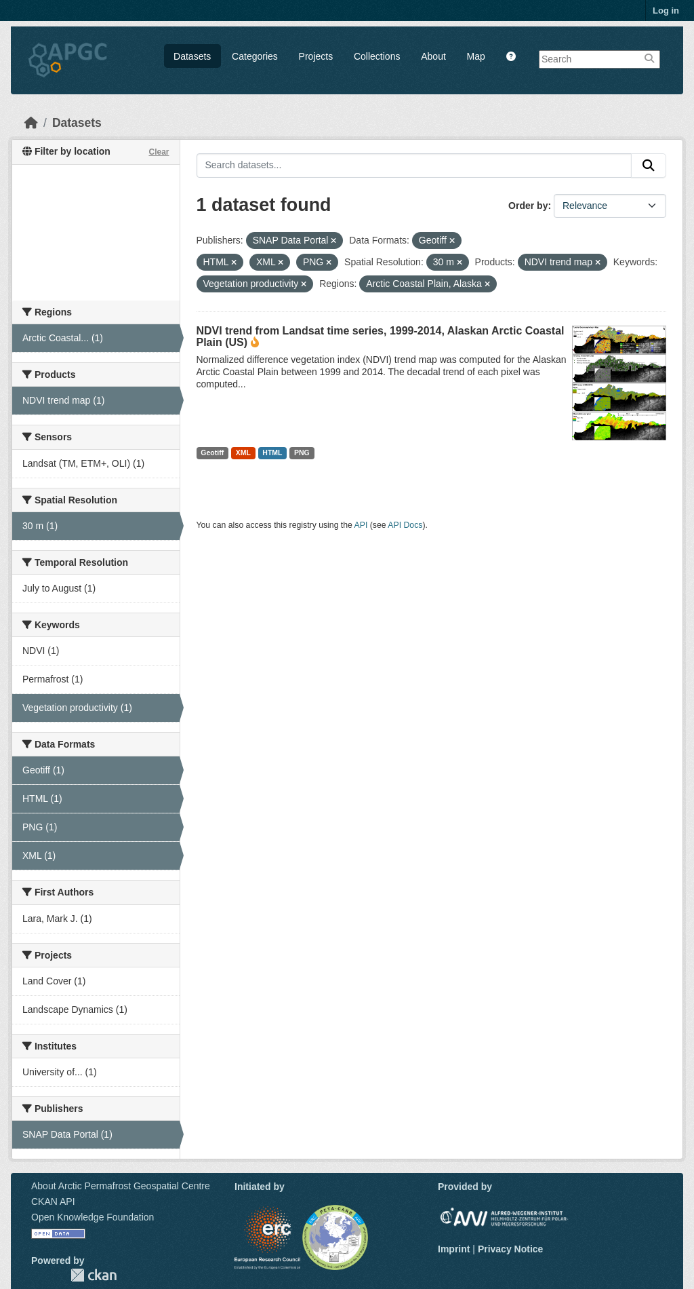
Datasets (192, 56)
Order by (528, 205)
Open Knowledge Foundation (92, 1217)
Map (476, 56)
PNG (302, 452)
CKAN (93, 1275)
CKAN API (53, 1201)
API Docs (405, 525)
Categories (255, 56)
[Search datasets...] (414, 165)
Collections (377, 56)
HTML (272, 452)
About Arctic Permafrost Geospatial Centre (120, 1185)
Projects (316, 56)
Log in (666, 10)
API (361, 525)
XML (243, 452)
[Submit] (648, 165)
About (433, 56)
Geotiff (212, 452)
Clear (158, 152)
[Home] (31, 123)
